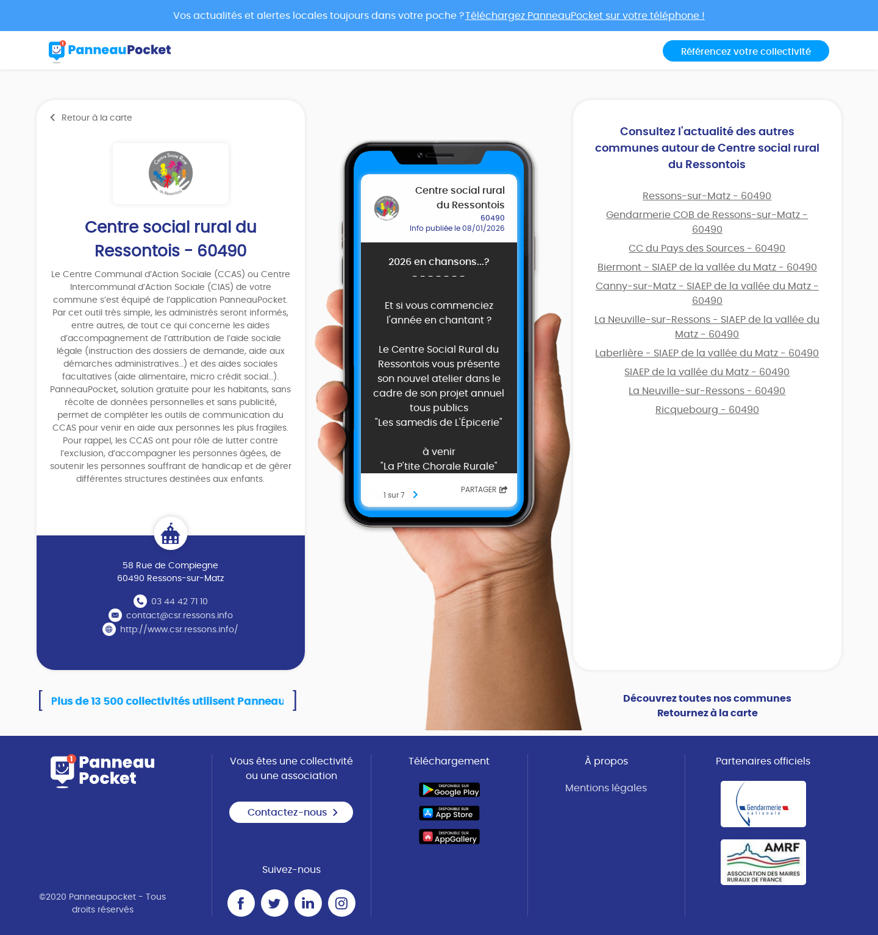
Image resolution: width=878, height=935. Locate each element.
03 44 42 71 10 (179, 602)
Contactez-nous (293, 812)
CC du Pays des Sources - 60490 (707, 248)
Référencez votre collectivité (746, 52)
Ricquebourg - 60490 (707, 410)
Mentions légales (606, 788)
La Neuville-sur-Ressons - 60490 (707, 391)
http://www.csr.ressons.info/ (179, 630)
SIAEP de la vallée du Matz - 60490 (707, 372)
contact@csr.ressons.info (179, 616)
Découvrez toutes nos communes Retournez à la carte (707, 706)
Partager (484, 489)
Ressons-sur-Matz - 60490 (707, 196)
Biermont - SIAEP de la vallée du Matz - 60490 (707, 267)
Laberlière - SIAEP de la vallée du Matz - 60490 (707, 353)
